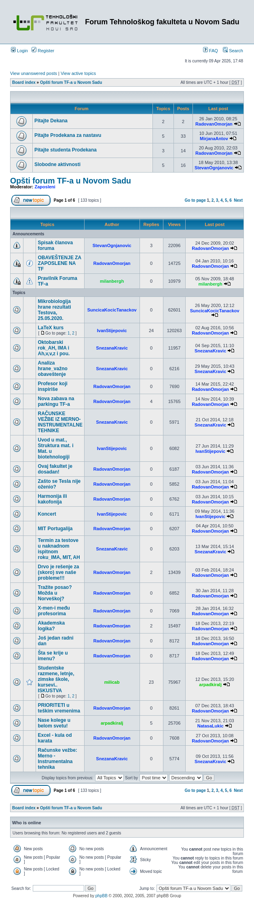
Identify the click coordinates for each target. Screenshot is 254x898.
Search (233, 50)
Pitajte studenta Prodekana (65, 150)
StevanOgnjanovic (214, 167)
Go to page (195, 200)
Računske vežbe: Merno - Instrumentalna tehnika (57, 758)
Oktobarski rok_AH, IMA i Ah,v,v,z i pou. (54, 347)
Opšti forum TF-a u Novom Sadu (71, 82)
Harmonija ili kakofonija (52, 499)
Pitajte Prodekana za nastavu (67, 135)
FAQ (210, 50)
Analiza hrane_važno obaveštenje (52, 368)
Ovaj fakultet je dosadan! (55, 469)
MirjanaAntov (214, 138)
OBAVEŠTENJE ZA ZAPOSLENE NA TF (59, 263)
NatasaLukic (210, 725)
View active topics (78, 73)
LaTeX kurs (51, 328)
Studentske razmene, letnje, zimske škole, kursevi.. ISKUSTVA (56, 679)
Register (43, 50)
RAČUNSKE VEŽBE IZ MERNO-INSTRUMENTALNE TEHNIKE (60, 422)
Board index (24, 82)
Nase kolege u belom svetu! (54, 723)
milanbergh (112, 281)
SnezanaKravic (112, 348)
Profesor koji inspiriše (52, 386)
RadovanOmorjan (214, 124)
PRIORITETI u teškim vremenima (59, 708)
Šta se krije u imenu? (53, 655)
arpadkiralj (210, 684)
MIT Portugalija (55, 528)
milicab (112, 682)
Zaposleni (45, 186)
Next (238, 200)
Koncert (47, 514)
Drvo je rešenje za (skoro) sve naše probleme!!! (58, 572)
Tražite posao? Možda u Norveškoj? (55, 593)
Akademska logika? (51, 625)
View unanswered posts (33, 73)
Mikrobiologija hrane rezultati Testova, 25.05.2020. (54, 310)
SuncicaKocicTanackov (112, 309)
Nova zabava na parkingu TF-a (56, 401)
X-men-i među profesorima (54, 610)
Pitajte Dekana (51, 121)
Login (19, 50)
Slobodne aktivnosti (57, 164)
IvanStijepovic (112, 330)
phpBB (101, 896)
